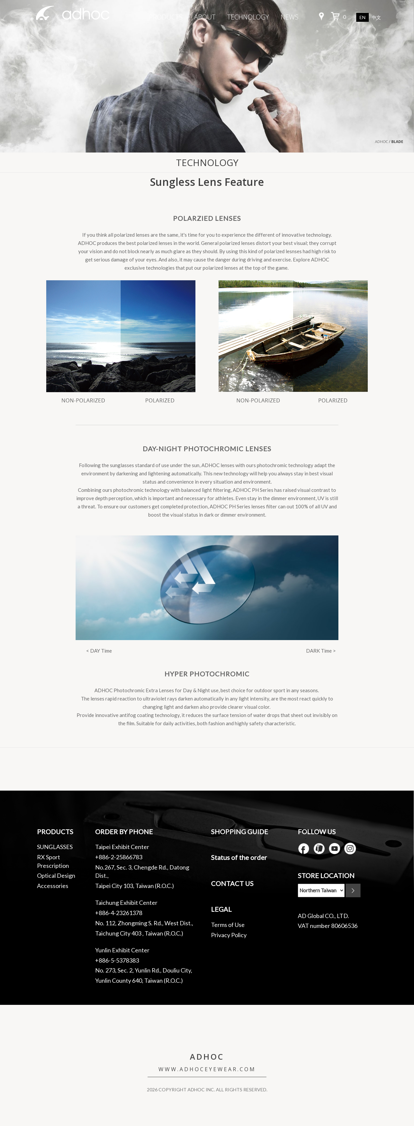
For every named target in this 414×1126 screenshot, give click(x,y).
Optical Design (56, 875)
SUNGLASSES (55, 846)
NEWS (289, 17)
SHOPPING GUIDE (239, 832)
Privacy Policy (229, 934)
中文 (376, 17)
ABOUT (205, 17)
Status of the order (239, 857)
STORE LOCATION (326, 875)
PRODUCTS (166, 17)
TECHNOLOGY (248, 17)
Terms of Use (228, 924)
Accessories (52, 885)
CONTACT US (232, 883)
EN (362, 17)
